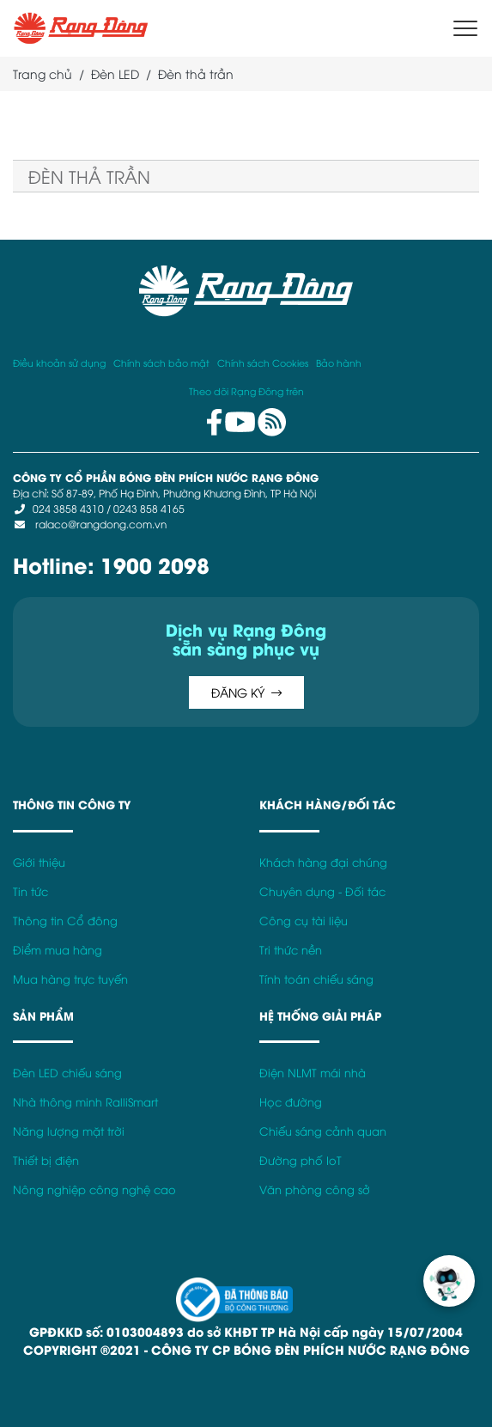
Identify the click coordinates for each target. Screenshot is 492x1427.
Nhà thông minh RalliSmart (85, 1102)
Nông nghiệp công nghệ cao (94, 1189)
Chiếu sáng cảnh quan (322, 1131)
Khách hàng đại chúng (323, 862)
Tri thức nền (290, 949)
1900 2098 (155, 564)
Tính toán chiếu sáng (316, 979)
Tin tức (30, 891)
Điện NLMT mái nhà (312, 1072)
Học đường (290, 1102)
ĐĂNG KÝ (246, 692)
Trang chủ (42, 73)
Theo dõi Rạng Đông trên (246, 390)
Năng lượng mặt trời (69, 1131)
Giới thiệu (39, 862)
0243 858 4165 (149, 508)
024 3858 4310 (68, 508)
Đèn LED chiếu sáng (67, 1072)
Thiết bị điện (46, 1160)
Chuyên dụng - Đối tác (322, 891)
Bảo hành (338, 362)
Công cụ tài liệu (303, 920)
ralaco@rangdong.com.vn (100, 523)
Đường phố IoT (300, 1160)
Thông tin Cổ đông (65, 920)
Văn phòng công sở (314, 1189)
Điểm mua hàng (57, 949)
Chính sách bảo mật (161, 362)
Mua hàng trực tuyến (70, 979)
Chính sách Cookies (262, 362)
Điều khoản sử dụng (59, 362)
